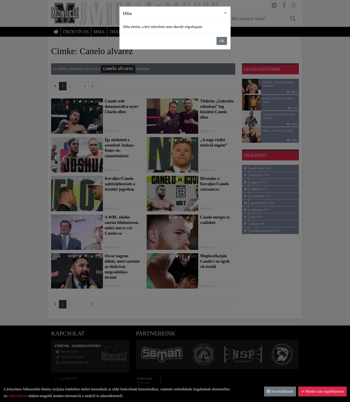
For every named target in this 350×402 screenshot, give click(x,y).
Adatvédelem (17, 396)
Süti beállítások (280, 391)
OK (221, 41)
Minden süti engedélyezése (322, 391)
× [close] (225, 13)
